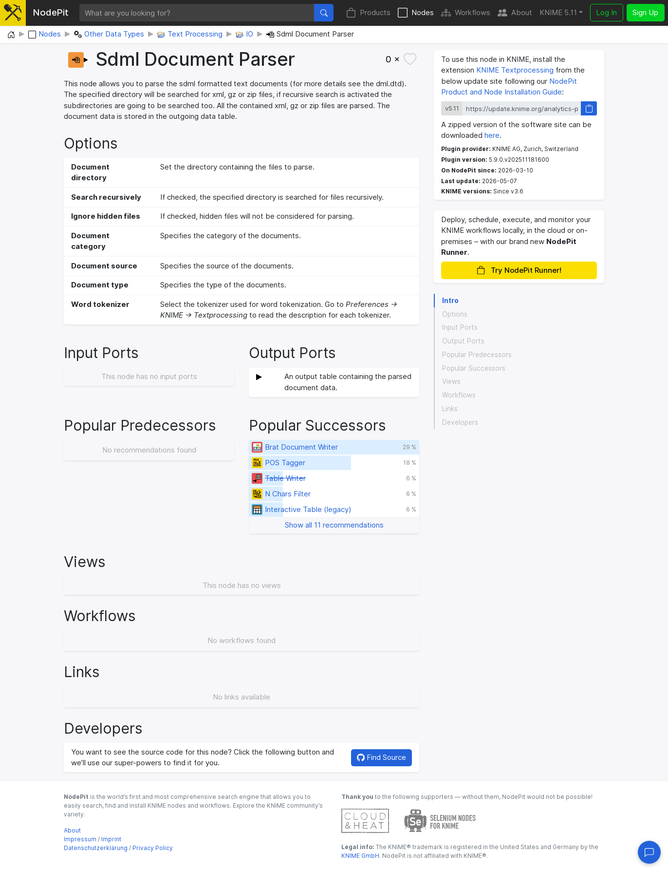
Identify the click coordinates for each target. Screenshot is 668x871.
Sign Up (645, 12)
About (515, 13)
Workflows (465, 13)
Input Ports (460, 327)
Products (368, 13)
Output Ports (463, 341)
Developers (460, 422)
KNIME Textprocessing (515, 70)
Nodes (416, 13)
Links (450, 409)
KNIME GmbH (360, 855)
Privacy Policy (152, 848)
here (492, 135)
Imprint (111, 839)
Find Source (381, 757)
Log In (606, 12)
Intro (450, 300)
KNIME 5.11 (558, 12)
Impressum (80, 839)
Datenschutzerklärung (96, 848)
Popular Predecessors (477, 355)
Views (451, 381)
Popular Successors (473, 368)
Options (454, 314)
